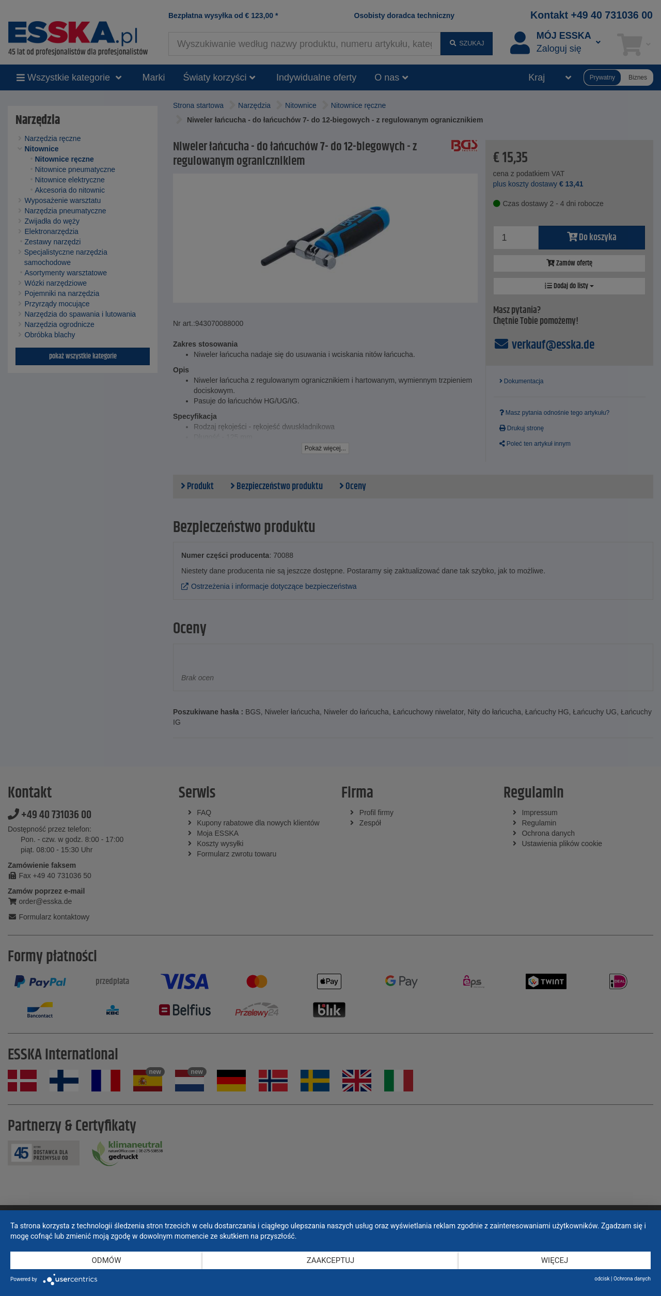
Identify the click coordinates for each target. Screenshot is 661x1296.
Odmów (106, 1260)
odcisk (601, 1279)
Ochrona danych (632, 1279)
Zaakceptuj (331, 1260)
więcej (554, 1260)
